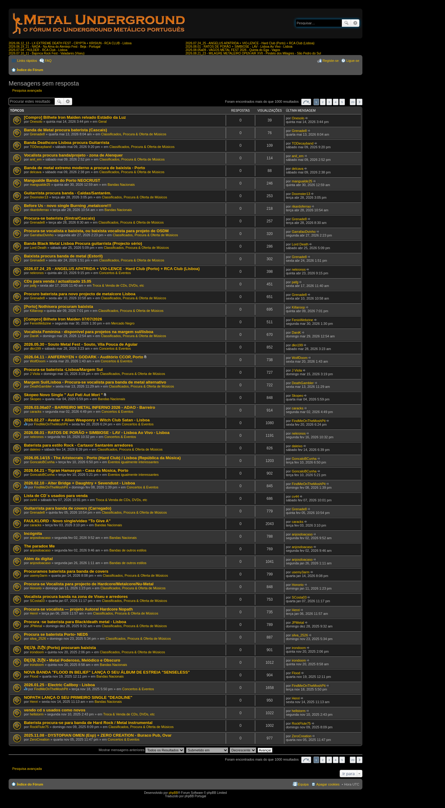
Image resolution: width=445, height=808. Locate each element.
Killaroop (36, 310)
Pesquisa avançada (355, 23)
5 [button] (342, 102)
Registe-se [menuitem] (330, 60)
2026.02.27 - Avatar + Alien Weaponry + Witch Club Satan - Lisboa (87, 420)
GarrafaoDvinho (42, 235)
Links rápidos (27, 60)
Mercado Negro (123, 323)
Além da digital (38, 558)
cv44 (33, 500)
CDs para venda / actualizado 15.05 (57, 281)
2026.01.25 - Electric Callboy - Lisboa (59, 685)
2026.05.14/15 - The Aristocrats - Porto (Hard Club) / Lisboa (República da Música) (102, 458)
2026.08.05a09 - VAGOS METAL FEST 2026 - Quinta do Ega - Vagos (232, 50)
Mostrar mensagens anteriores (141, 750)
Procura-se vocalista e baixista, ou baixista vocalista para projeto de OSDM (96, 231)
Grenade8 (37, 134)
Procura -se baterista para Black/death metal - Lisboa (75, 621)
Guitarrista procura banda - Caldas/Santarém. (67, 193)
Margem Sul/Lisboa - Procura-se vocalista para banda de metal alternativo (95, 382)
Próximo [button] (359, 102)
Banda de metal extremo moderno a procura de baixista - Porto (84, 167)
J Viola (35, 374)
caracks (35, 411)
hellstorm (37, 714)
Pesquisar (346, 23)
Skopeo (35, 399)
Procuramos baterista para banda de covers (66, 571)
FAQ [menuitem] (48, 60)
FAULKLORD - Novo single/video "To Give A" (67, 521)
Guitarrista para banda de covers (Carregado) (67, 508)
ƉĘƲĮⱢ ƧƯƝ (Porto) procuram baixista (60, 647)
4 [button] (336, 102)
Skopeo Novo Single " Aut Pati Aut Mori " (63, 394)
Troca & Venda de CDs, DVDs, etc (118, 285)
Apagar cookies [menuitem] (328, 784)
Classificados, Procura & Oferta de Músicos (133, 134)
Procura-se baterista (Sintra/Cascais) (59, 218)
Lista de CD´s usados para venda (56, 495)
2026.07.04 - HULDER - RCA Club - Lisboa (38, 50)
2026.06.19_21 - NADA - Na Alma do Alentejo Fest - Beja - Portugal (54, 46)
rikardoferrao (39, 210)
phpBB (173, 792)
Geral (102, 121)
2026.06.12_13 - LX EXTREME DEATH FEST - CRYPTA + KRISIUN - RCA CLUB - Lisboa (70, 43)
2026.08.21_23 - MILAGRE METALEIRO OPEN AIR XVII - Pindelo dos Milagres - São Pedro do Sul (253, 53)
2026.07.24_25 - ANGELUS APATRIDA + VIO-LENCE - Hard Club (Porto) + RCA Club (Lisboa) (249, 43)
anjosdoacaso (40, 537)
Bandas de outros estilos (127, 550)
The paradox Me (39, 546)
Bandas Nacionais (121, 184)
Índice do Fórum (30, 70)
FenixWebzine (40, 323)
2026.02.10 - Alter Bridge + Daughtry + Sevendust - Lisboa (79, 483)
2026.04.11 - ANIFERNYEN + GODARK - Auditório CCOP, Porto (83, 357)
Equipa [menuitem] (303, 784)
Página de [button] (306, 102)
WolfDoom (37, 361)
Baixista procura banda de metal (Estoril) (63, 256)
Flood (34, 676)
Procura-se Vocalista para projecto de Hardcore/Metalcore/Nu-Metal (89, 584)
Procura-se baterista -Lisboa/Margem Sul (63, 369)
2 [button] (323, 102)
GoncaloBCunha (42, 462)
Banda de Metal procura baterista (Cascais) (65, 130)
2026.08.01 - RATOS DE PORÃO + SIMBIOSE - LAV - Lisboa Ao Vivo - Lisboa (238, 46)
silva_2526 (38, 638)
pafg (33, 285)
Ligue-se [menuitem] (352, 60)
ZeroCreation (39, 739)
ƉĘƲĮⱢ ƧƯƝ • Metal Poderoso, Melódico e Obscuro (72, 660)
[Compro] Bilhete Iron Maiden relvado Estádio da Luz (75, 117)
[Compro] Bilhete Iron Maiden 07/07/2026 (63, 319)
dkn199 (35, 348)
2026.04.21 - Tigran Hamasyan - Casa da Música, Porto (76, 470)
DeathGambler (41, 386)
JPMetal (36, 626)
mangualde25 (40, 184)
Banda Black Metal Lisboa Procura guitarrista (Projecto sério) (83, 243)
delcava (35, 172)
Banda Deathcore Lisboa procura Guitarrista (66, 142)
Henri (34, 613)
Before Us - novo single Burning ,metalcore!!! (67, 205)
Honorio (36, 588)
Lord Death (38, 247)
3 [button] (329, 102)
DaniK (34, 336)
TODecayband (41, 147)
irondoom (37, 652)
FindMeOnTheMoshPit (51, 424)
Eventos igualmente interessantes (133, 462)
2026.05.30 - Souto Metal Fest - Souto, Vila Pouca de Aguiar (81, 344)
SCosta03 (37, 601)
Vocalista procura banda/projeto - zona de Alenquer (73, 155)
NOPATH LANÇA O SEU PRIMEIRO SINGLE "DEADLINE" (78, 697)
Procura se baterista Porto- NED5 (56, 634)
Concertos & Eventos (115, 273)
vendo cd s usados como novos (54, 710)
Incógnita (33, 533)
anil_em (36, 159)
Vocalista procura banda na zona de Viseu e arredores (76, 596)
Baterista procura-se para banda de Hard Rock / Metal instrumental (88, 722)
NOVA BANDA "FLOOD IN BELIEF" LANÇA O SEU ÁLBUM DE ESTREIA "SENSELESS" (107, 672)
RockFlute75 (39, 727)
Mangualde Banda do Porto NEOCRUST (62, 180)
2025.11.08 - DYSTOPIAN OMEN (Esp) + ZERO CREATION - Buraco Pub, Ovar (98, 735)
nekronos (37, 273)
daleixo (35, 449)
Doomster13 (39, 197)
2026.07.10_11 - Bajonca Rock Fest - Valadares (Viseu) (46, 53)
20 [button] (352, 102)
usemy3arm (38, 575)
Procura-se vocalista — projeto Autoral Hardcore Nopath (78, 609)
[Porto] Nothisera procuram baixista (58, 306)
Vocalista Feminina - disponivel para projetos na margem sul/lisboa (88, 331)
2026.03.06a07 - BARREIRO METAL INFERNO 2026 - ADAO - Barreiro (89, 407)
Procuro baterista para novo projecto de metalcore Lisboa (79, 294)
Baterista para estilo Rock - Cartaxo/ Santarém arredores (78, 445)
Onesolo (36, 121)
